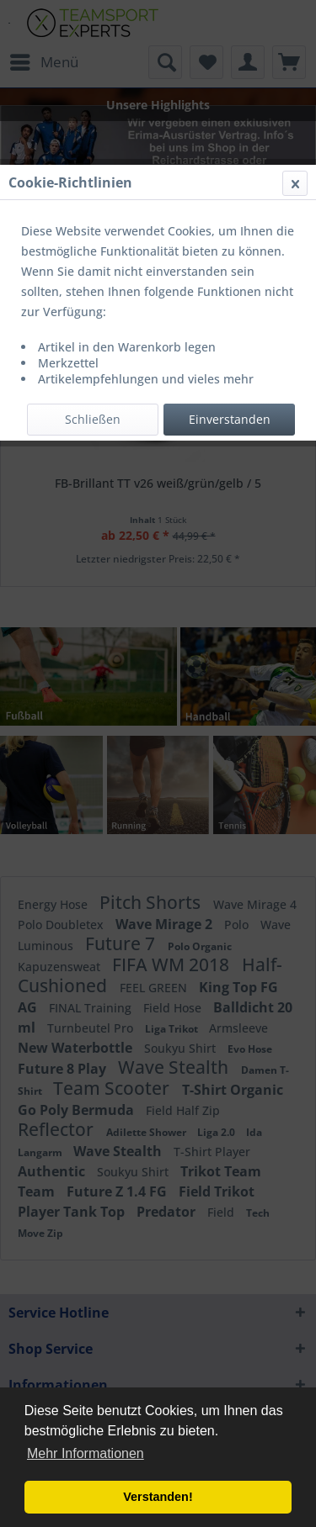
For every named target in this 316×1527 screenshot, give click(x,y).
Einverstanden (229, 419)
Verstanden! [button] (157, 1496)
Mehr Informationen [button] (85, 1453)
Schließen (93, 419)
